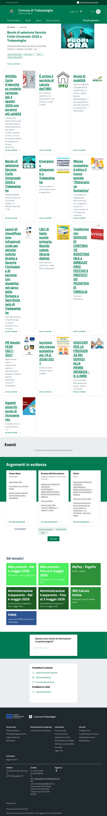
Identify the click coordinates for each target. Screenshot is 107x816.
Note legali (58, 747)
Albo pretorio (10, 740)
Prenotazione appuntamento (16, 734)
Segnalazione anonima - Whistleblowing (87, 739)
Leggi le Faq (59, 750)
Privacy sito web (60, 730)
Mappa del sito (11, 803)
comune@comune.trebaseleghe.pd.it (47, 778)
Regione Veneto (11, 759)
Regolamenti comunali (62, 737)
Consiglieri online (85, 730)
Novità (28, 20)
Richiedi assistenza (12, 730)
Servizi (38, 20)
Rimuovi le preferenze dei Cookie (17, 809)
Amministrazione (14, 20)
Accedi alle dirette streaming (89, 734)
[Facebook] (79, 11)
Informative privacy (61, 734)
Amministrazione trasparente (41, 730)
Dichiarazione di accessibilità (64, 740)
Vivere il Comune (52, 20)
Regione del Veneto (12, 2)
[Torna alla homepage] (43, 716)
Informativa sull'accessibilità (64, 744)
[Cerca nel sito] (98, 11)
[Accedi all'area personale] (88, 2)
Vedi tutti (53, 539)
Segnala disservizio (12, 737)
